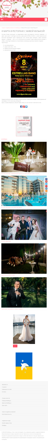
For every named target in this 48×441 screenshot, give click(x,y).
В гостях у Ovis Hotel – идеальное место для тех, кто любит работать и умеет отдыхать (20, 173)
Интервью (4, 139)
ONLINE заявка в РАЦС (7, 423)
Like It (15, 346)
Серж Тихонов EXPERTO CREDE (8, 275)
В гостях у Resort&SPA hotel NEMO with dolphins (11, 207)
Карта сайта (4, 405)
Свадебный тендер (6, 420)
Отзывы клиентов (6, 398)
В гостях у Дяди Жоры (6, 241)
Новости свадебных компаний (8, 411)
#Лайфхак (4, 425)
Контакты (4, 391)
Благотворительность (7, 414)
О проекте (4, 387)
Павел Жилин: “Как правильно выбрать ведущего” (12, 309)
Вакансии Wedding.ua (6, 403)
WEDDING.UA (5, 384)
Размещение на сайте (7, 389)
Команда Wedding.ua (6, 400)
